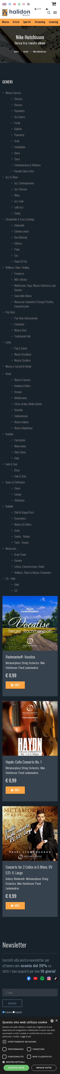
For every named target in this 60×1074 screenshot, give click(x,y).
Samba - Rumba (22, 536)
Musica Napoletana (23, 428)
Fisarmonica (20, 518)
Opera (17, 153)
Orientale (18, 410)
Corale (17, 123)
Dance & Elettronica (15, 482)
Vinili (16, 584)
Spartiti (27, 22)
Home (16, 51)
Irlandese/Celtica (22, 386)
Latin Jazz (19, 207)
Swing (17, 213)
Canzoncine (19, 440)
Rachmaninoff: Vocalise (20, 657)
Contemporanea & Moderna (27, 165)
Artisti (16, 22)
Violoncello (19, 225)
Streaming (40, 22)
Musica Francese (22, 380)
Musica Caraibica (22, 360)
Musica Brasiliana (22, 354)
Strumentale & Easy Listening (19, 219)
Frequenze (19, 273)
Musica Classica (13, 93)
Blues (17, 195)
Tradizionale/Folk (22, 336)
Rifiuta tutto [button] (44, 1067)
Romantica (19, 111)
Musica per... (11, 548)
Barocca (18, 105)
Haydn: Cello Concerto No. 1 (24, 762)
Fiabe (16, 458)
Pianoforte (19, 135)
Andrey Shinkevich (15, 879)
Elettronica (19, 500)
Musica (5, 22)
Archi (16, 141)
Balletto (18, 129)
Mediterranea (20, 398)
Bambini (9, 434)
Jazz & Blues (11, 177)
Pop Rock (10, 312)
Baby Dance (20, 452)
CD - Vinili (10, 578)
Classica (18, 99)
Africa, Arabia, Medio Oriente (28, 404)
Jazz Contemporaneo (24, 183)
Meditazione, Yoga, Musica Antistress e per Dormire (35, 287)
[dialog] (30, 1045)
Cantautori (19, 324)
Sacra (17, 159)
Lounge (17, 494)
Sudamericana (21, 416)
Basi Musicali (20, 237)
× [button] (56, 1020)
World (8, 374)
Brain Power (20, 554)
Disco (17, 470)
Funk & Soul (11, 464)
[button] (30, 1061)
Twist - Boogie (21, 542)
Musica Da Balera (22, 524)
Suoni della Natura (23, 296)
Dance (17, 488)
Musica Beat (20, 330)
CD (15, 591)
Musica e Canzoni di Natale (18, 366)
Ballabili (9, 506)
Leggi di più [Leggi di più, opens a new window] (25, 1036)
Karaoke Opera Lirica (24, 171)
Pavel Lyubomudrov (28, 668)
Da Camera (19, 117)
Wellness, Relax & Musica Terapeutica (32, 572)
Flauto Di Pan (20, 261)
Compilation (19, 147)
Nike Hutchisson (25, 883)
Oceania (18, 392)
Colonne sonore (21, 231)
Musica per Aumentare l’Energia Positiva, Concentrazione (34, 304)
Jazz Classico (20, 189)
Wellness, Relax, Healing (17, 267)
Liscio (17, 530)
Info (15, 685)
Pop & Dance (20, 348)
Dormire (18, 560)
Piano (17, 249)
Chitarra (18, 243)
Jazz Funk (19, 201)
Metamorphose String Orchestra (22, 663)
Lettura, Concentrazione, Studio (29, 566)
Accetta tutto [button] (16, 1067)
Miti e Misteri (20, 279)
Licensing (53, 22)
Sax (16, 255)
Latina (8, 342)
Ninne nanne (20, 446)
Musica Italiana (21, 422)
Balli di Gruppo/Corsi (24, 512)
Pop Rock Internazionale (26, 318)
